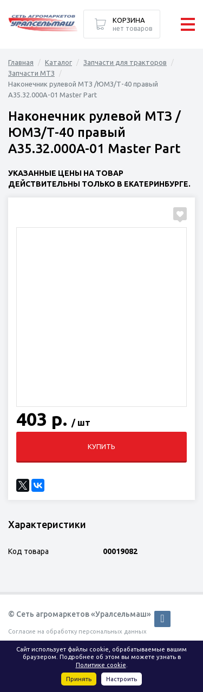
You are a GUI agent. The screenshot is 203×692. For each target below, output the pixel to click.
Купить (101, 446)
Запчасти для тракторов (125, 62)
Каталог (58, 62)
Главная (21, 62)
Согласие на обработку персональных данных (77, 631)
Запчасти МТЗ (31, 73)
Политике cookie (101, 665)
